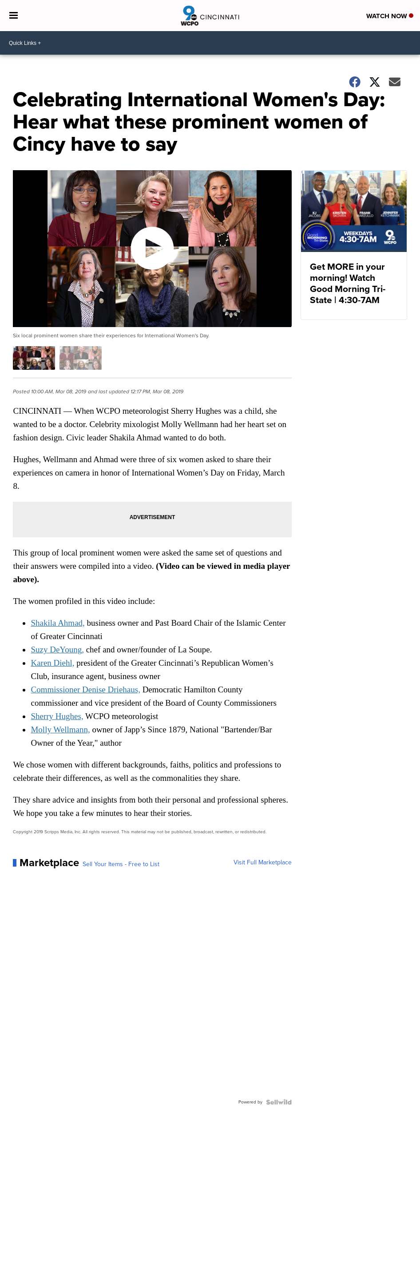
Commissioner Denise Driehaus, (85, 689)
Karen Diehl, (52, 662)
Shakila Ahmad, (57, 623)
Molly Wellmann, (60, 729)
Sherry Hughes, (57, 716)
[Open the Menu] (13, 15)
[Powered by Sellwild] (279, 1102)
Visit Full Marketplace (263, 862)
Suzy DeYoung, (57, 649)
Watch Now (389, 16)
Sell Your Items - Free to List (121, 864)
